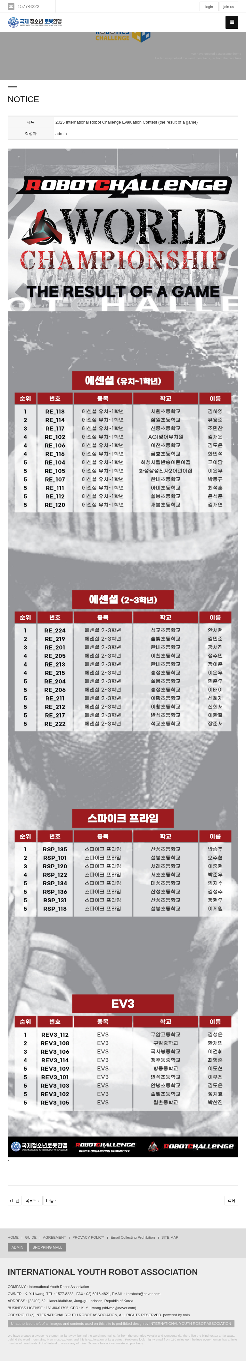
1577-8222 (28, 6)
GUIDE (31, 1237)
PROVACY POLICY (88, 1237)
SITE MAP (169, 1237)
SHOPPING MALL (47, 1247)
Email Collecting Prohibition (133, 1237)
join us (229, 7)
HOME (13, 1237)
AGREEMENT (54, 1237)
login (209, 7)
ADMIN (17, 1247)
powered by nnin (176, 1315)
